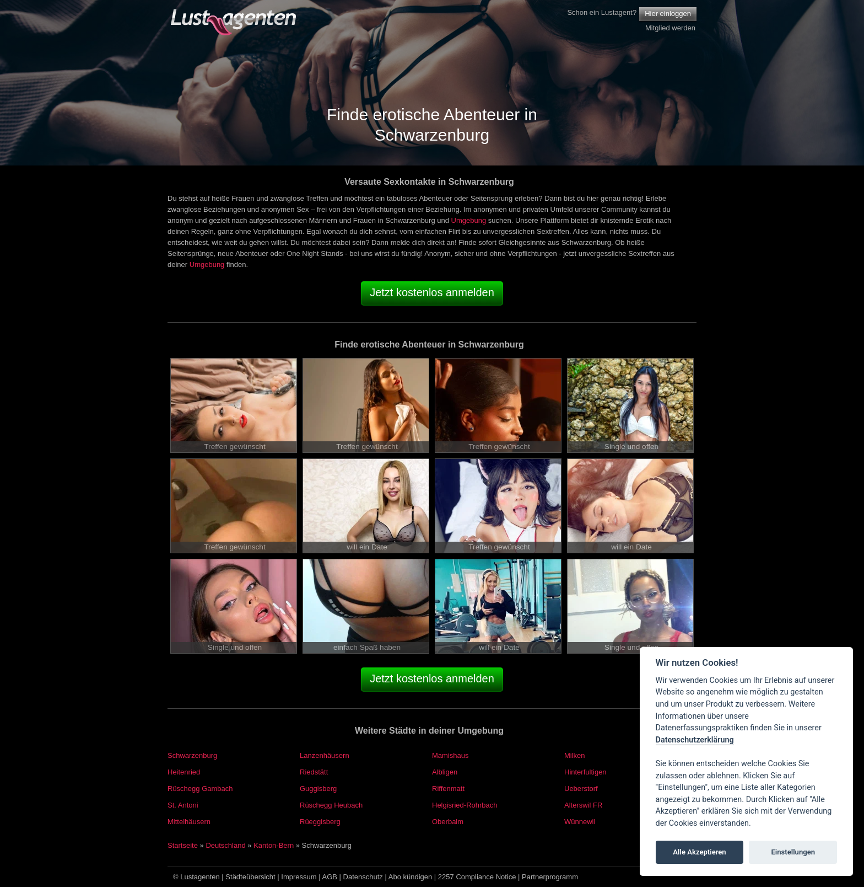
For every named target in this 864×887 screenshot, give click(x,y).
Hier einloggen (668, 13)
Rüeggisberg (320, 821)
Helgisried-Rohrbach (465, 805)
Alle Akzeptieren (699, 852)
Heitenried (184, 772)
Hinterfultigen (585, 772)
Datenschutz (363, 877)
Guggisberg (318, 788)
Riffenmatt (448, 788)
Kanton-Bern (273, 845)
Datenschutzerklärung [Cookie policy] (695, 740)
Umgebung (469, 220)
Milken (574, 755)
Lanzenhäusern (324, 755)
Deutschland (225, 845)
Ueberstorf (581, 788)
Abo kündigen (410, 877)
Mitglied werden (670, 28)
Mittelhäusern (189, 821)
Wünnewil (579, 821)
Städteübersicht (250, 877)
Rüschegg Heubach (331, 805)
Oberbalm (447, 821)
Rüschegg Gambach (200, 788)
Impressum (298, 877)
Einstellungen (793, 852)
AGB (329, 877)
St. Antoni (183, 805)
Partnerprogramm (550, 877)
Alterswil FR (583, 805)
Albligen (444, 772)
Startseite (183, 845)
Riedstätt (314, 772)
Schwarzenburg (192, 755)
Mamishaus (450, 755)
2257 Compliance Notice (477, 877)
